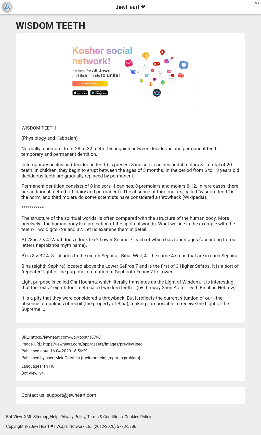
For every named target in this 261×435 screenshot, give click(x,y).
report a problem (124, 357)
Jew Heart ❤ (42, 426)
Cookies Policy (138, 416)
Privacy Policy (73, 416)
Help (54, 416)
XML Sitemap (36, 416)
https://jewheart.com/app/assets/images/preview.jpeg (92, 344)
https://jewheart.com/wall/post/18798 (66, 337)
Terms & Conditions (105, 416)
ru (52, 366)
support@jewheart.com (71, 395)
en (45, 366)
